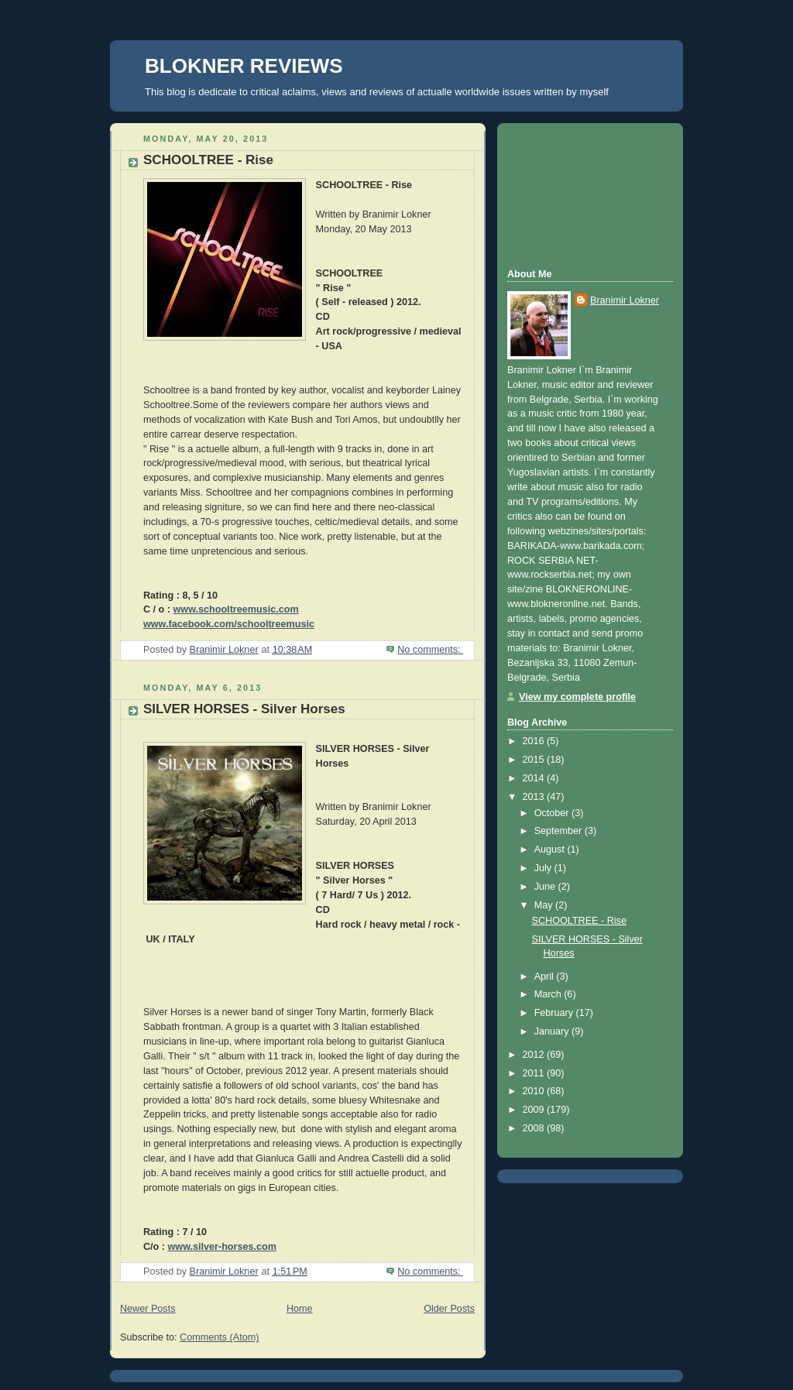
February (555, 1012)
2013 (535, 796)
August (551, 849)
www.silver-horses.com (222, 1246)
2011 (535, 1073)
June (546, 886)
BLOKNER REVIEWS (244, 65)
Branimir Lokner (624, 300)
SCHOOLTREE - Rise (208, 160)
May (544, 905)
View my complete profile (577, 697)
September (559, 830)
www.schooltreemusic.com (236, 609)
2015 (535, 759)
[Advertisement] (577, 194)
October (553, 813)
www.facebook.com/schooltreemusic (228, 624)
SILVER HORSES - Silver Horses (244, 709)
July (544, 868)
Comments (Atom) (219, 1337)
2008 (535, 1128)
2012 (535, 1054)
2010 (535, 1091)
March (549, 994)
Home (300, 1308)
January (553, 1031)
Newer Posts (147, 1308)
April (545, 976)
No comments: (430, 649)
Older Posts (449, 1308)
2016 (535, 741)
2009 (535, 1109)
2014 (535, 778)
